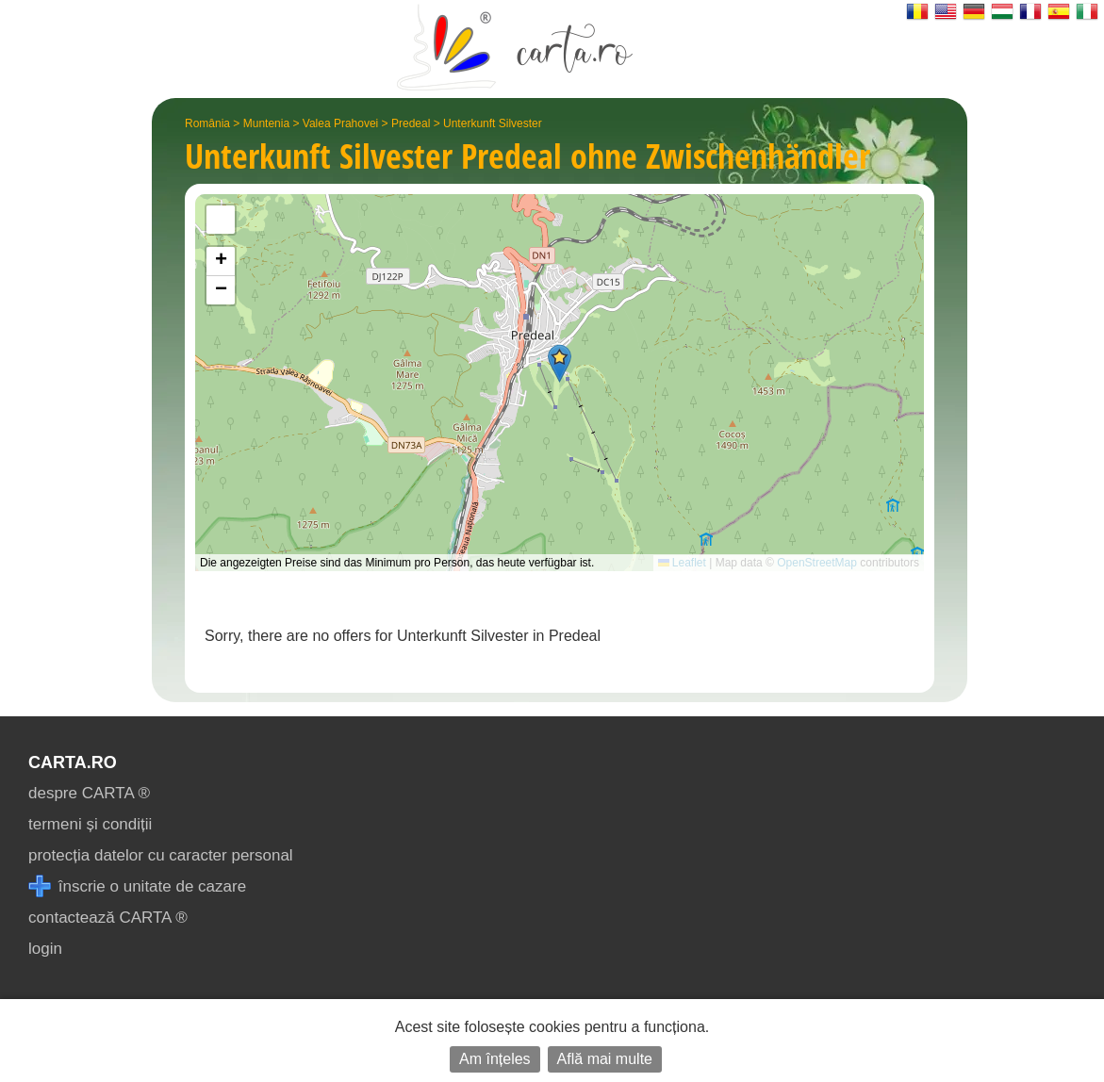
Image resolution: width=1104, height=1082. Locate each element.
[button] (559, 363)
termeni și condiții (90, 824)
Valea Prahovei (341, 123)
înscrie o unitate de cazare (137, 886)
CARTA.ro (72, 762)
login (45, 949)
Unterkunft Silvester (492, 123)
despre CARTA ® (89, 793)
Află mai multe (604, 1059)
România (207, 123)
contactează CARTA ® (108, 917)
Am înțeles (495, 1059)
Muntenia (266, 123)
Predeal (410, 123)
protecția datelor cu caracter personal (160, 855)
